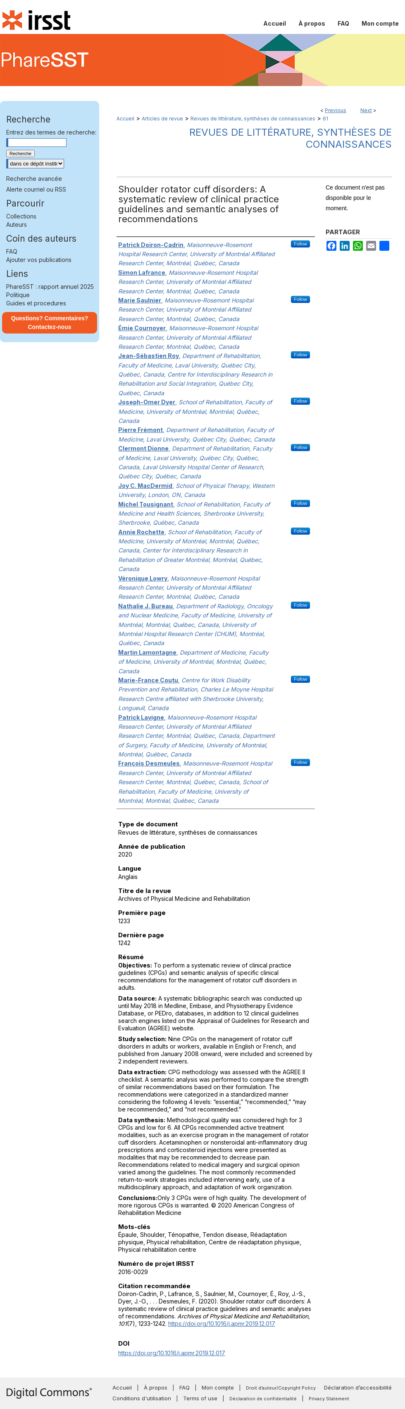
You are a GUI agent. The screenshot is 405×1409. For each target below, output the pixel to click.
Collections (21, 216)
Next (366, 110)
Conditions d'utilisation (141, 1398)
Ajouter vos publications (38, 259)
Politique (18, 294)
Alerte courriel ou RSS (36, 189)
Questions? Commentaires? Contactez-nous (49, 322)
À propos (155, 1387)
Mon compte (218, 1387)
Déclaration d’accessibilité (358, 1387)
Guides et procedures (36, 303)
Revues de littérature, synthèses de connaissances (253, 118)
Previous (335, 110)
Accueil (125, 118)
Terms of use (200, 1398)
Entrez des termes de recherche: (51, 132)
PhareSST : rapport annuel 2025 (50, 286)
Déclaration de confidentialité (263, 1399)
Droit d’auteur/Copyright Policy (281, 1388)
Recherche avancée (34, 178)
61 (325, 118)
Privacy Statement (329, 1399)
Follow (300, 243)
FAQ (11, 251)
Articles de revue (162, 118)
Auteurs (16, 224)
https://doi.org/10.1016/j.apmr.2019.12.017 (221, 1323)
